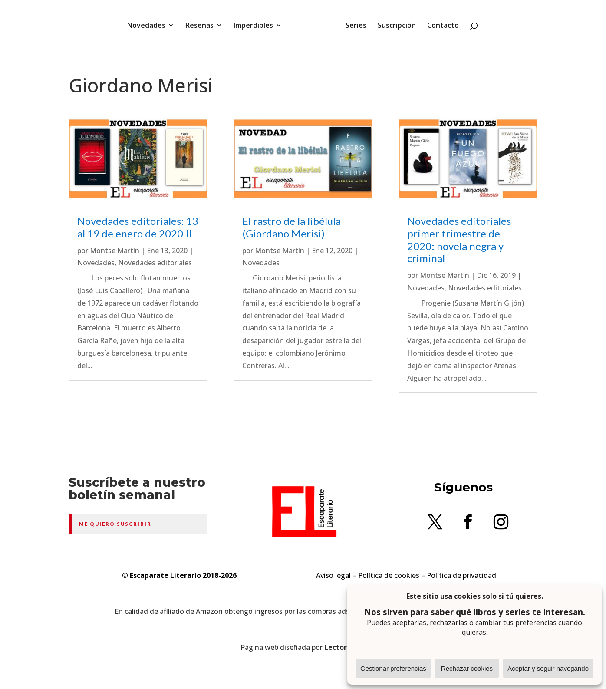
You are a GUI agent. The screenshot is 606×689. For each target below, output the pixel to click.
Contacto (440, 23)
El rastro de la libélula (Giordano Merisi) (291, 227)
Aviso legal (333, 575)
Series (353, 23)
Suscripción (394, 23)
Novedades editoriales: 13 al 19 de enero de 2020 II (137, 227)
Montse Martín (114, 250)
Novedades (149, 23)
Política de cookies (388, 575)
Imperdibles (256, 23)
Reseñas (202, 23)
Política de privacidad (461, 575)
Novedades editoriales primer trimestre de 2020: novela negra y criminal (459, 239)
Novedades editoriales (155, 262)
